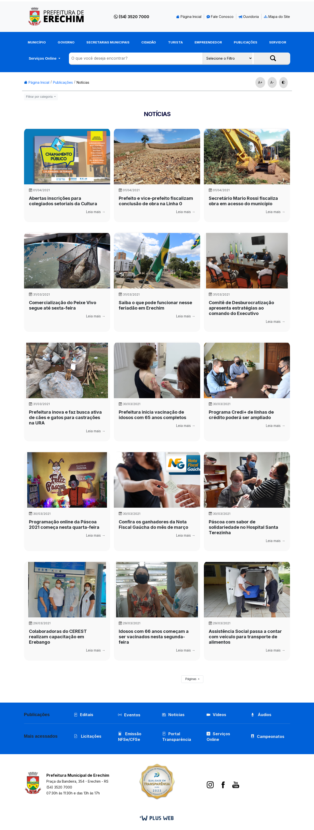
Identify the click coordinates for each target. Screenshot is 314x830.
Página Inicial (188, 16)
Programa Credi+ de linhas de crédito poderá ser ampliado (241, 414)
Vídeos (216, 714)
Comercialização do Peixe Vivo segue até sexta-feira (62, 305)
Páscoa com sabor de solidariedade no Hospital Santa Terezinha (243, 527)
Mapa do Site (277, 16)
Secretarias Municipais (108, 42)
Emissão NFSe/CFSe (129, 736)
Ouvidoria (249, 16)
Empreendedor (208, 42)
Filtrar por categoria (39, 96)
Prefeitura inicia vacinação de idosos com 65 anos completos (152, 414)
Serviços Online (43, 58)
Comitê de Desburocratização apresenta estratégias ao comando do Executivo (241, 308)
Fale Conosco (220, 16)
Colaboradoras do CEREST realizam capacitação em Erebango (58, 637)
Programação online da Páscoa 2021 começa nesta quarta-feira (64, 524)
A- (272, 82)
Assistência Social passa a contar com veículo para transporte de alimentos (245, 637)
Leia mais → (95, 212)
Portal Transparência (176, 736)
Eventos (132, 714)
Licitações (87, 736)
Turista (175, 42)
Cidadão (148, 42)
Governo (66, 42)
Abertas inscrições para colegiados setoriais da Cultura (63, 201)
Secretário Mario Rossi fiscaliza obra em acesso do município (243, 201)
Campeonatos (270, 736)
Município (37, 42)
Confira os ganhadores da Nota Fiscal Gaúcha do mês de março (153, 524)
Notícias (83, 82)
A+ (260, 82)
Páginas (191, 679)
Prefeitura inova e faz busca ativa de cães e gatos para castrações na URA (65, 417)
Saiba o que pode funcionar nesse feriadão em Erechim (155, 305)
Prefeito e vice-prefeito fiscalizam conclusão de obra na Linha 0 (156, 201)
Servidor (277, 42)
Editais (83, 714)
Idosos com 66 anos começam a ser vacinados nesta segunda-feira (154, 637)
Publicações (245, 42)
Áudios (261, 714)
